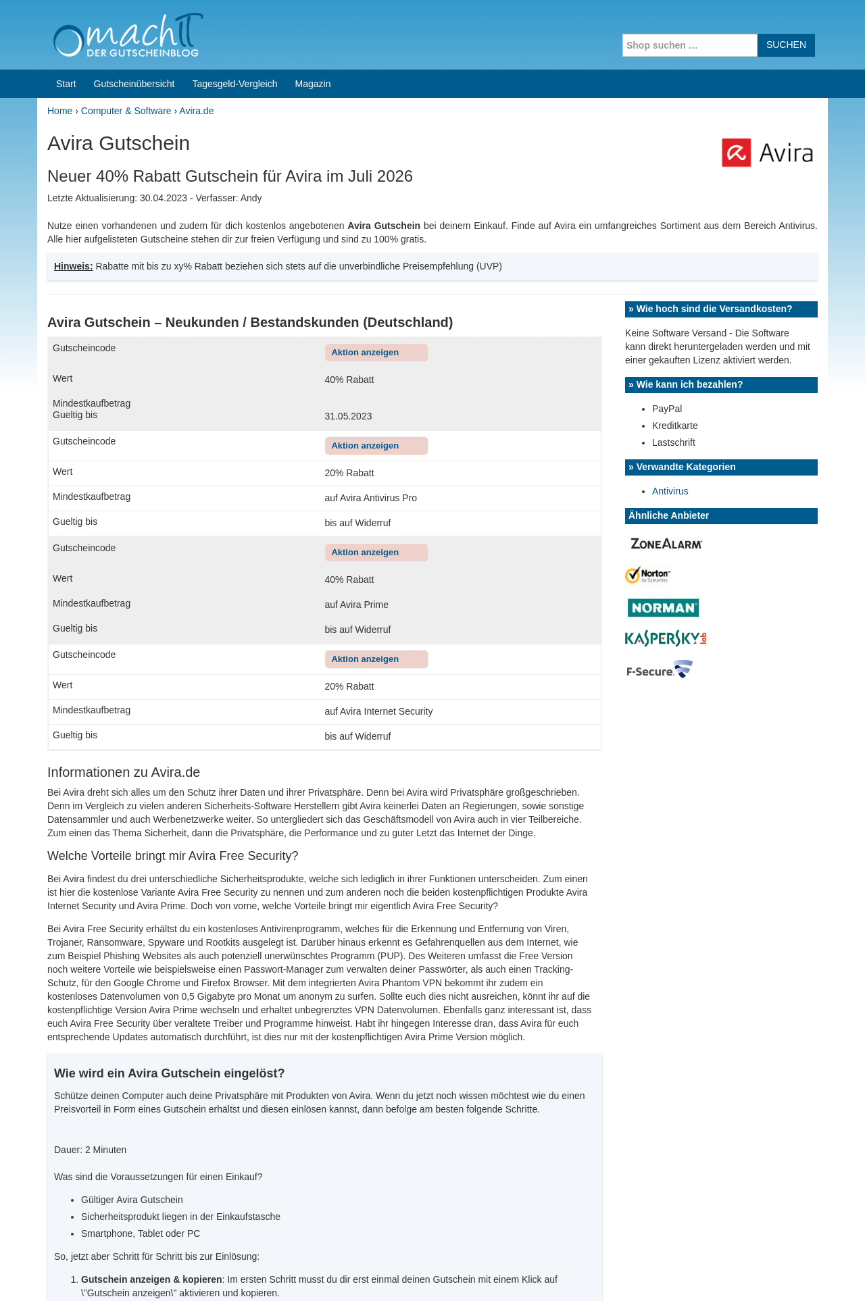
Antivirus (670, 491)
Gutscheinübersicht (134, 83)
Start (66, 83)
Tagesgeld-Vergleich (234, 83)
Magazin (313, 83)
